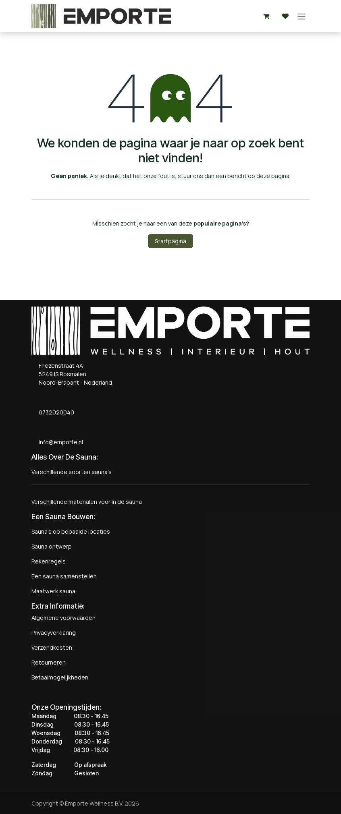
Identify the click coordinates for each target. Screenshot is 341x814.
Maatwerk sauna (53, 591)
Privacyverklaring (53, 632)
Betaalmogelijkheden (59, 677)
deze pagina (272, 176)
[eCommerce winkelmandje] (266, 16)
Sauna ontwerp (51, 546)
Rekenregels (48, 561)
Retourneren (48, 662)
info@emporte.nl (59, 442)
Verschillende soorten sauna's (71, 472)
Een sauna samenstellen (64, 576)
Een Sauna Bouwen (62, 516)
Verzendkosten (51, 647)
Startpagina (170, 241)
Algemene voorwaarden (63, 617)
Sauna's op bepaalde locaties (70, 531)
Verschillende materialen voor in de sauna (86, 501)
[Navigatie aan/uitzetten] (301, 16)
